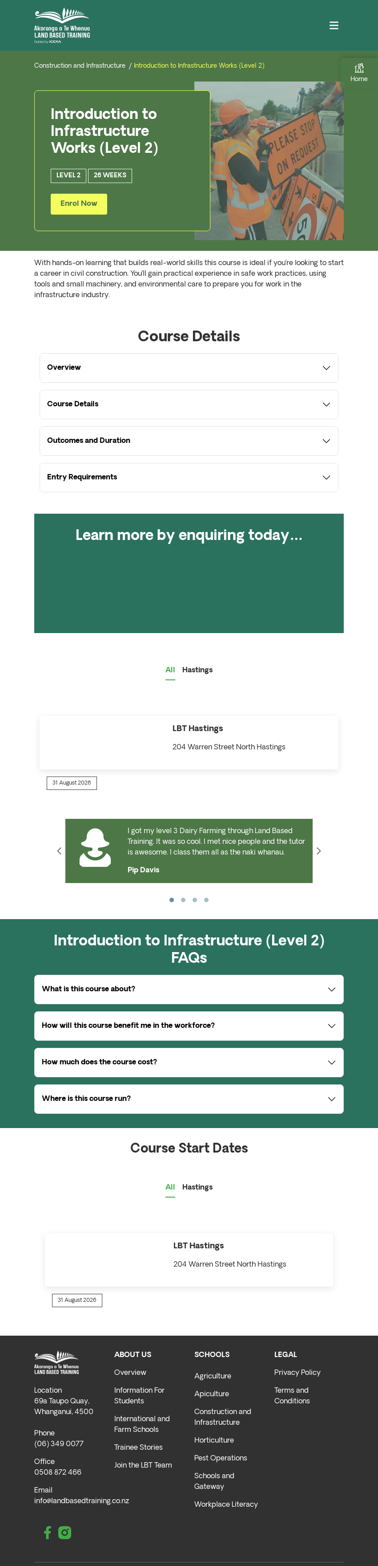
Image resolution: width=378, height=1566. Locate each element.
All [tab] (170, 670)
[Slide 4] (206, 900)
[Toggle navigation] (334, 25)
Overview (130, 1373)
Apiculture (211, 1394)
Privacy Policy (297, 1373)
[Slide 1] (171, 900)
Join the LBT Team (143, 1465)
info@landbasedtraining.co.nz (81, 1501)
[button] (59, 850)
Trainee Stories (138, 1448)
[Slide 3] (195, 900)
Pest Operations (220, 1458)
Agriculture (212, 1376)
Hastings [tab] (197, 670)
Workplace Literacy (226, 1505)
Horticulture (214, 1440)
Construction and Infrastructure (79, 66)
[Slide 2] (183, 900)
